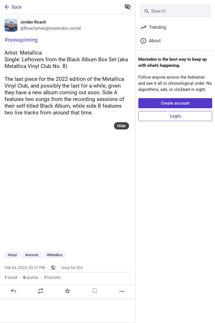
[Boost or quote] (40, 290)
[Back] (60, 7)
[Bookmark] (94, 290)
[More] (121, 291)
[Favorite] (67, 290)
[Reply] (13, 290)
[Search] (175, 10)
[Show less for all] (127, 6)
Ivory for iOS (72, 267)
